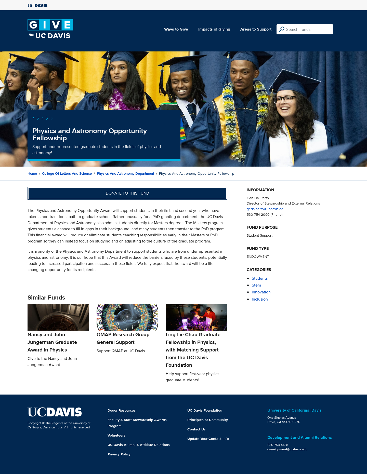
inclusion (260, 299)
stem (256, 285)
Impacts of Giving (214, 29)
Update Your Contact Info (208, 438)
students (260, 278)
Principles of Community (207, 419)
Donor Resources (122, 410)
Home (32, 173)
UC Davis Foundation (204, 410)
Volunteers (116, 435)
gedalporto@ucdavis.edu (266, 208)
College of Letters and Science (67, 173)
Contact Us (196, 429)
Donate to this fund (127, 193)
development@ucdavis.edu (287, 449)
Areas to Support (255, 29)
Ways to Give (176, 29)
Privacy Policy (119, 454)
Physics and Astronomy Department (125, 173)
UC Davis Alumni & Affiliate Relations (139, 444)
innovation (261, 292)
